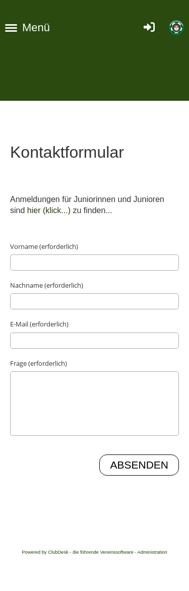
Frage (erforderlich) (38, 363)
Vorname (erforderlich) (44, 246)
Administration (152, 552)
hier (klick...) (49, 210)
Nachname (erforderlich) (46, 285)
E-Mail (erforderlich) (39, 324)
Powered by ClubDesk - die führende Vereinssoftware (77, 552)
